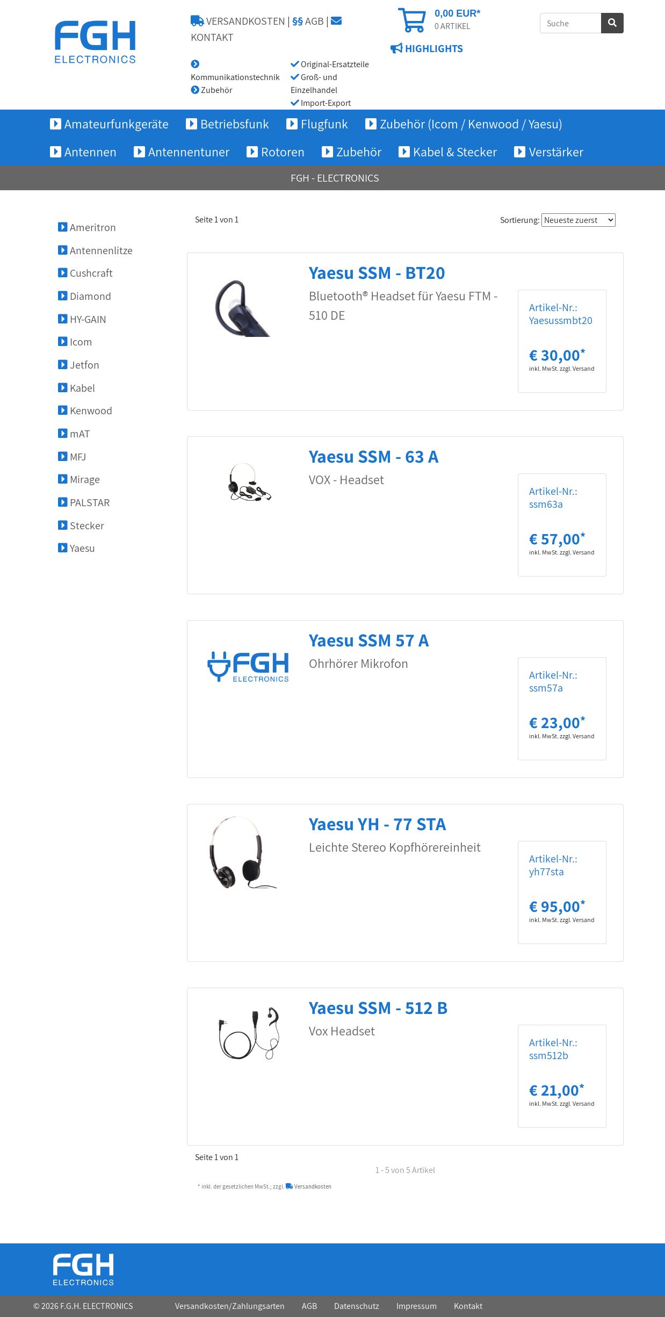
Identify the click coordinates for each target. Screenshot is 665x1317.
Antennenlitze (95, 250)
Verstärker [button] (556, 151)
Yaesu (76, 548)
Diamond (84, 296)
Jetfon (78, 365)
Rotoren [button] (283, 151)
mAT (74, 434)
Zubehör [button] (358, 151)
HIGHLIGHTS (433, 49)
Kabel (76, 388)
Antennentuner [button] (188, 151)
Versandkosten (308, 1186)
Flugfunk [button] (324, 123)
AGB (308, 21)
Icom (75, 342)
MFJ (72, 457)
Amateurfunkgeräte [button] (116, 123)
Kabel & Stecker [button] (455, 151)
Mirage (79, 479)
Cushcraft (85, 273)
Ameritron (87, 227)
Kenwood (85, 411)
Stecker (81, 525)
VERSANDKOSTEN (238, 21)
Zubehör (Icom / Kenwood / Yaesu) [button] (471, 123)
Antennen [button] (90, 151)
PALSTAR (84, 502)
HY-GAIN (82, 319)
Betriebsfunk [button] (234, 123)
